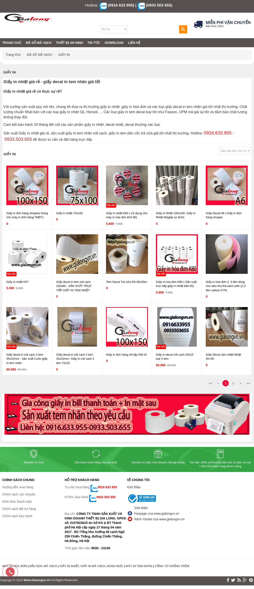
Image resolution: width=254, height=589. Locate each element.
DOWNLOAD (114, 43)
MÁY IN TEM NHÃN (139, 566)
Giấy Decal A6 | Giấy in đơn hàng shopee (224, 215)
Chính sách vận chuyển (18, 494)
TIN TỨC (94, 43)
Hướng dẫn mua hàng (17, 487)
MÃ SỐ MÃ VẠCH (40, 54)
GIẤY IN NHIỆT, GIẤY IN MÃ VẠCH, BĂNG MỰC (91, 566)
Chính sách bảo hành (17, 516)
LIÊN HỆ (134, 43)
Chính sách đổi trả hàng (19, 509)
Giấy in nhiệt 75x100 (69, 213)
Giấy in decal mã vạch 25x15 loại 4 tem (174, 357)
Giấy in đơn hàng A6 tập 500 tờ (126, 354)
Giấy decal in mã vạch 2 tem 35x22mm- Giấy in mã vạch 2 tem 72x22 (75, 359)
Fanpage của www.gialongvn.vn (156, 513)
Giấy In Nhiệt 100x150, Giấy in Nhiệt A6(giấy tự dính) (176, 215)
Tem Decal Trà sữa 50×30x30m (126, 282)
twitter (233, 580)
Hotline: (91, 5)
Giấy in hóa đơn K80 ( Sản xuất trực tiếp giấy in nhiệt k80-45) (176, 284)
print (251, 580)
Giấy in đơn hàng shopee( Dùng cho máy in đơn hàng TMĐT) (27, 215)
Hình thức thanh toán (17, 501)
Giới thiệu (134, 487)
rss (239, 580)
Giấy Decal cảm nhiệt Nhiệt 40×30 (223, 357)
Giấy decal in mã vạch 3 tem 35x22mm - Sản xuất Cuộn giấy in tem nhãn (26, 359)
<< (210, 383)
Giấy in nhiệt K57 (17, 282)
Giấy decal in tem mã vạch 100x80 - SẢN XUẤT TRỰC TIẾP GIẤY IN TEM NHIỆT (74, 286)
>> (248, 383)
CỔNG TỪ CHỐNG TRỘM (172, 566)
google (245, 580)
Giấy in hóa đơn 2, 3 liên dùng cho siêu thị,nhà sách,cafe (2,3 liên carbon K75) (225, 286)
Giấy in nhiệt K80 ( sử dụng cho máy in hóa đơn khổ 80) (126, 215)
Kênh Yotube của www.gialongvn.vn (159, 519)
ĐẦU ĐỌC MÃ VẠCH (43, 566)
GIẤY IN (64, 54)
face (228, 580)
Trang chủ (14, 54)
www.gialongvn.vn (37, 580)
